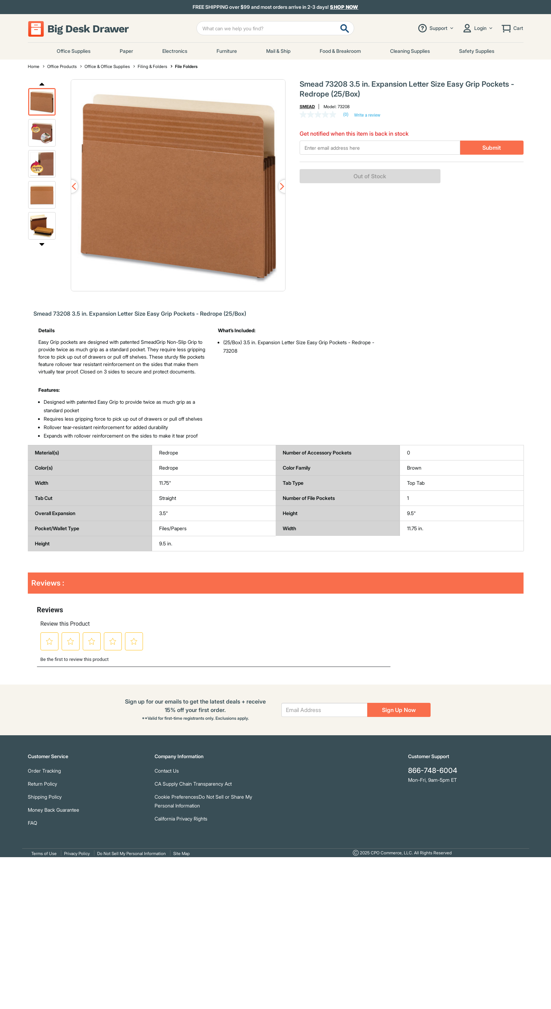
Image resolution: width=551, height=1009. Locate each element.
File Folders (186, 66)
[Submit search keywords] (345, 28)
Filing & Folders (152, 66)
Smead (307, 106)
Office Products (62, 66)
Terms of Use (44, 853)
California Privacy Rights (181, 819)
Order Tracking (44, 771)
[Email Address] (324, 710)
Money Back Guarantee (53, 810)
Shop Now (344, 7)
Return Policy (42, 784)
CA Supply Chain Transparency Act (193, 784)
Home (33, 66)
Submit (491, 147)
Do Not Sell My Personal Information (131, 853)
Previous (42, 83)
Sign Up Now (399, 709)
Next (42, 244)
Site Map (181, 853)
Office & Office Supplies (107, 66)
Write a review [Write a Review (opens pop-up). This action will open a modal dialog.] (367, 115)
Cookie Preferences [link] (177, 797)
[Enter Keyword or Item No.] (275, 28)
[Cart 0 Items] (512, 28)
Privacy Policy (77, 853)
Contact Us (167, 771)
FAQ (32, 823)
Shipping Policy (45, 797)
